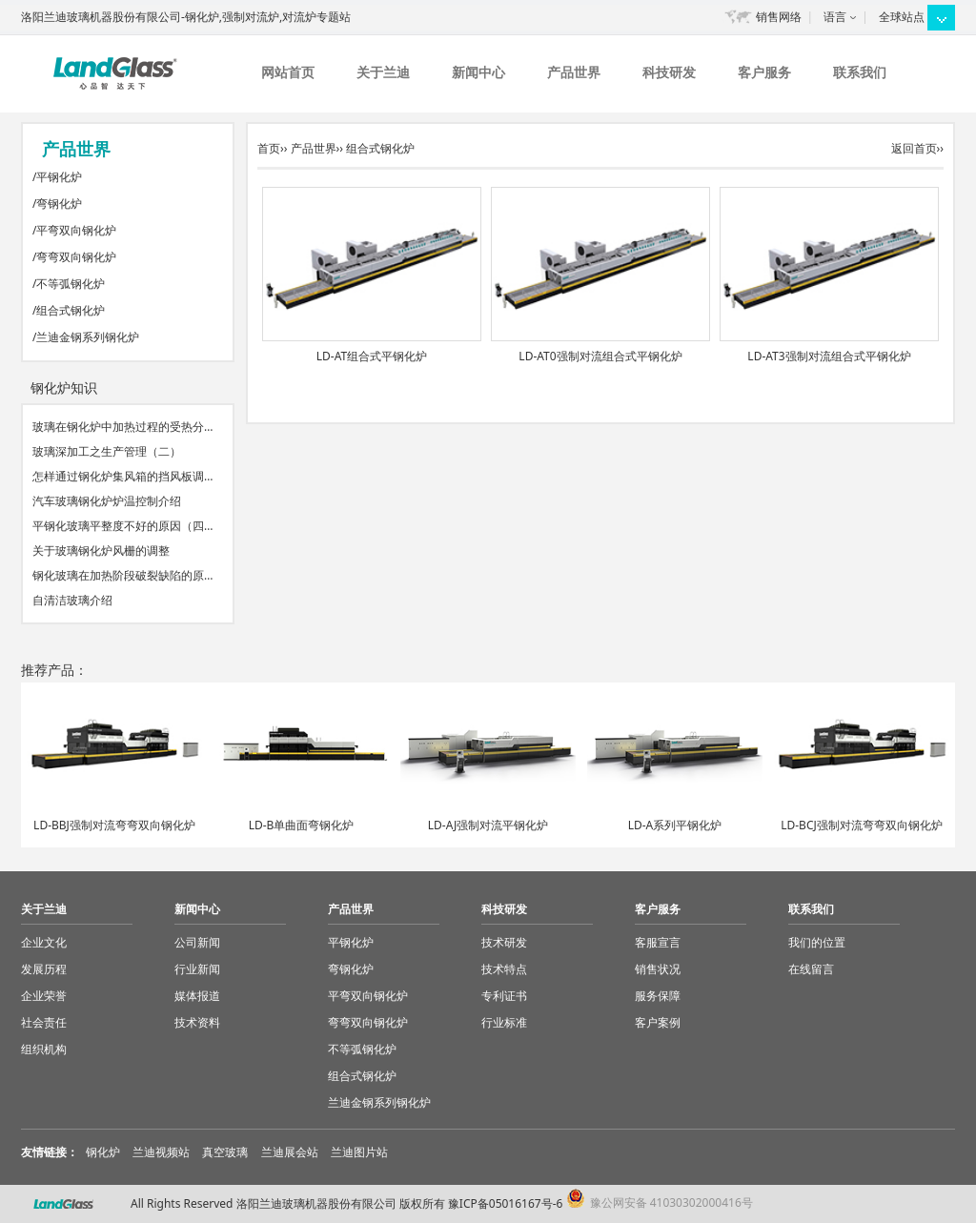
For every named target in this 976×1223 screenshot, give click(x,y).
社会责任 (44, 1022)
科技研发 (669, 72)
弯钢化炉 (59, 203)
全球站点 (902, 17)
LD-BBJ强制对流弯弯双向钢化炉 (114, 825)
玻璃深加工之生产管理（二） (106, 451)
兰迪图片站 (359, 1152)
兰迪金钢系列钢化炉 (87, 337)
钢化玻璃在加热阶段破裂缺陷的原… (123, 575)
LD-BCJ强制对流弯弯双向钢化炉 (862, 825)
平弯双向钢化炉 (76, 230)
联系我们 (859, 72)
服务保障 (658, 996)
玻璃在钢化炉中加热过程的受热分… (123, 426)
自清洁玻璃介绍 (72, 600)
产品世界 (573, 72)
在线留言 (811, 969)
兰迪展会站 (289, 1152)
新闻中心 (478, 72)
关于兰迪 (383, 72)
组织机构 (44, 1049)
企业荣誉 (44, 996)
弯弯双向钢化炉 (76, 257)
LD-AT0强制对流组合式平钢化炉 (599, 356)
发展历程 (44, 969)
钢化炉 (103, 1152)
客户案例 (658, 1022)
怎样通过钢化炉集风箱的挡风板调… (123, 476)
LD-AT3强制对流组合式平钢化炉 (828, 356)
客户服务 (764, 72)
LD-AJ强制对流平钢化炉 (488, 825)
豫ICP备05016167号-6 (505, 1203)
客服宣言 (658, 942)
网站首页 (288, 72)
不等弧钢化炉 (70, 283)
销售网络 (779, 17)
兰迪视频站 (161, 1152)
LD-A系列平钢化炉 (675, 825)
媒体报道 (197, 996)
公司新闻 (197, 942)
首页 (268, 148)
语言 (835, 17)
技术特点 (504, 969)
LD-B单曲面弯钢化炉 (302, 825)
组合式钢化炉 (70, 310)
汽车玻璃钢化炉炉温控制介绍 (106, 501)
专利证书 (504, 996)
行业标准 (504, 1022)
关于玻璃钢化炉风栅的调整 (101, 550)
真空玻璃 (225, 1152)
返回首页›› (917, 148)
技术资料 (197, 1022)
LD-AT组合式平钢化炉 (371, 356)
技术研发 (504, 942)
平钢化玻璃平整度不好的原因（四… (123, 526)
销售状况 (658, 969)
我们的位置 (816, 942)
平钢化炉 (59, 177)
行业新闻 (197, 969)
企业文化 (44, 942)
